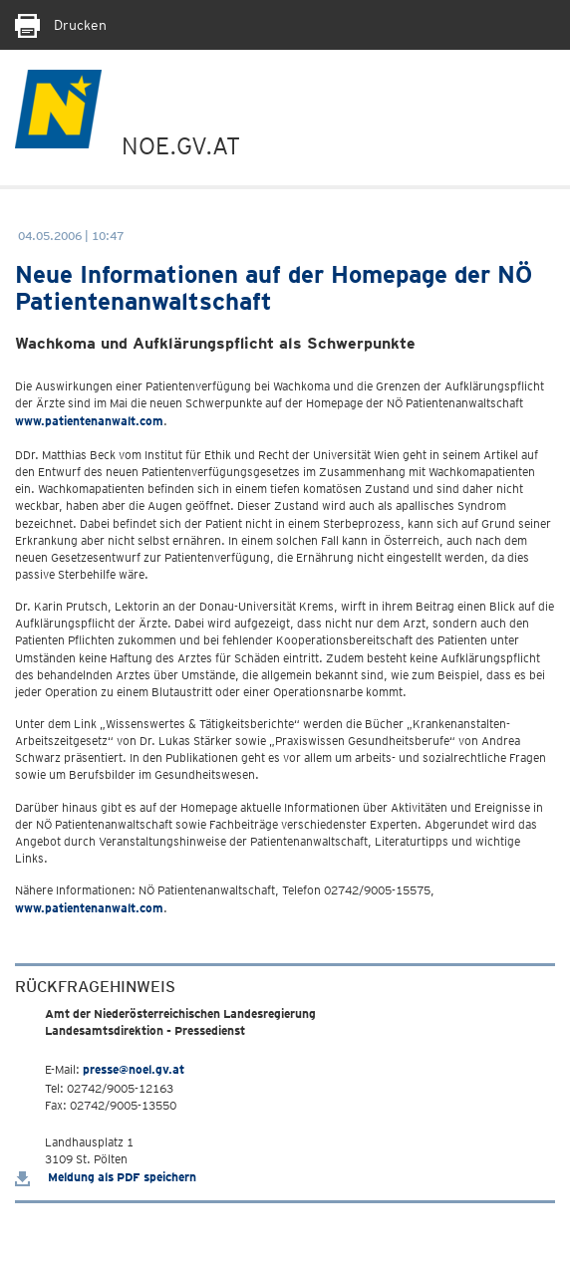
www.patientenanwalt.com (89, 420)
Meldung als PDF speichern (105, 1176)
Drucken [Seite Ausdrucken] (61, 25)
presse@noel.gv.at (133, 1069)
